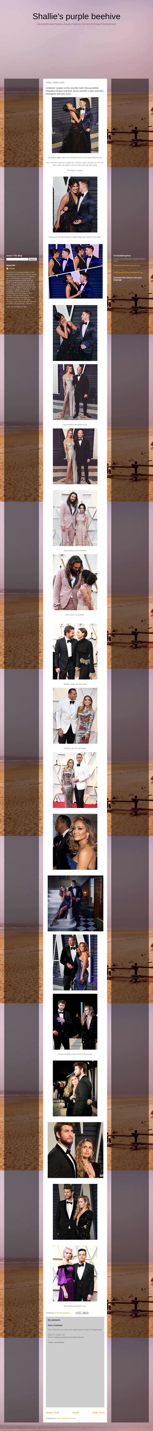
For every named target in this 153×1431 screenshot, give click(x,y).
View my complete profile (16, 307)
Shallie (12, 269)
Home (75, 1412)
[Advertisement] (76, 53)
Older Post (98, 1412)
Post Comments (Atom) (66, 1418)
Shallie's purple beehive (76, 16)
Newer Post (52, 1412)
